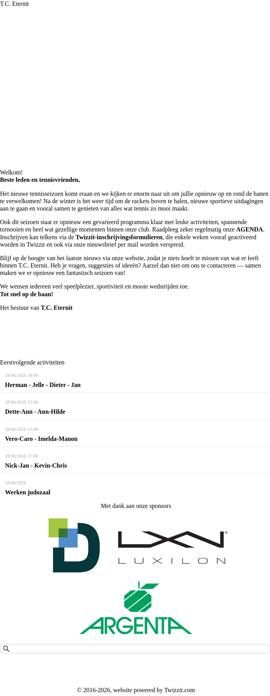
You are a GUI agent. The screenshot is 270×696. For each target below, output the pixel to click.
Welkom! (11, 172)
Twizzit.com (179, 690)
